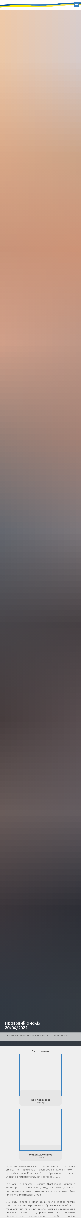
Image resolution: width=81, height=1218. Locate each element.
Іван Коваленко (41, 1099)
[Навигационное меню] (76, 4)
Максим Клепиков (40, 1154)
